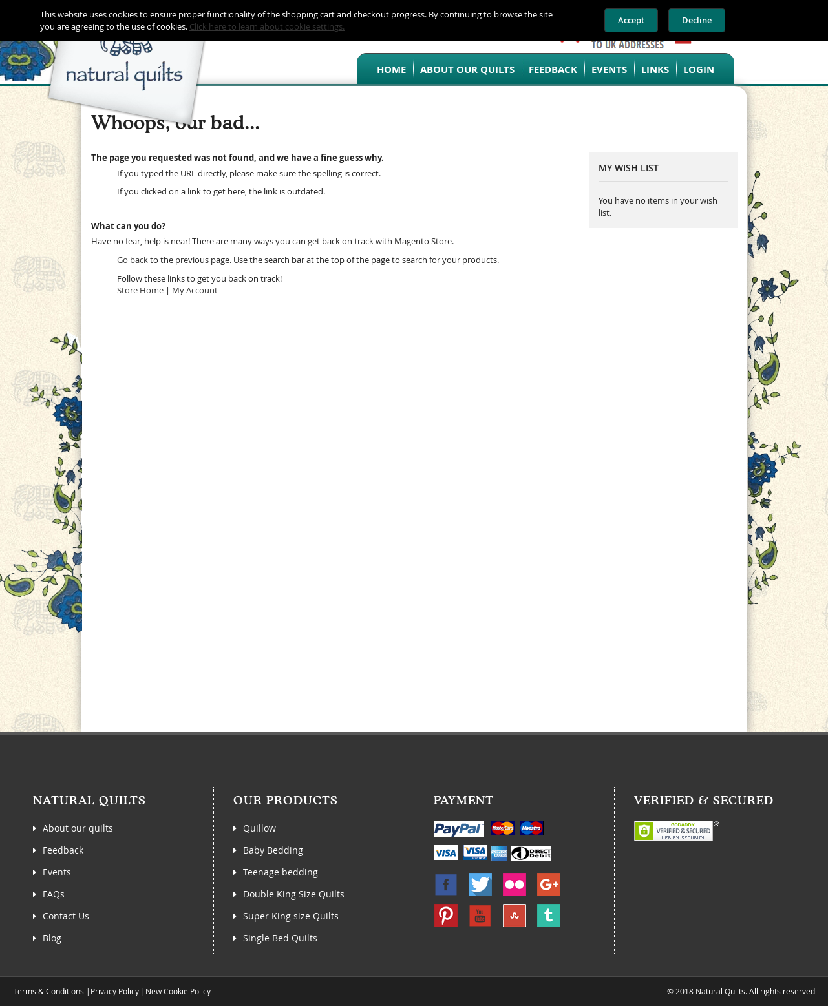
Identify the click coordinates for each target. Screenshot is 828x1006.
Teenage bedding (280, 872)
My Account (195, 290)
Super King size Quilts (291, 916)
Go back (132, 260)
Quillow (259, 828)
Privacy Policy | (117, 991)
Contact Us (66, 916)
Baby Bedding (273, 850)
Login (698, 69)
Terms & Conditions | (52, 991)
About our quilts (467, 69)
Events (609, 69)
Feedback (553, 69)
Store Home (140, 290)
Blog (52, 938)
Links (655, 69)
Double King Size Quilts (294, 894)
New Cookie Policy (178, 991)
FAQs (54, 894)
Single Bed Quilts (280, 938)
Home (391, 69)
